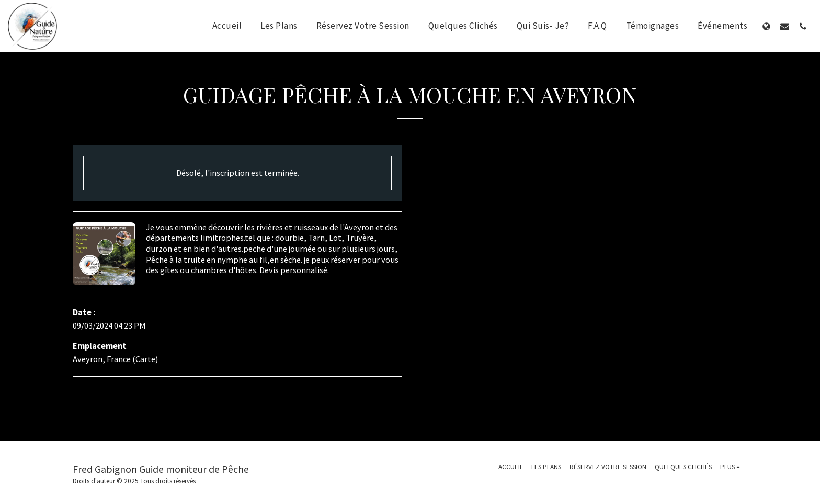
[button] (784, 26)
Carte (145, 359)
